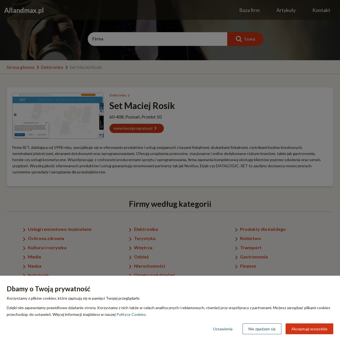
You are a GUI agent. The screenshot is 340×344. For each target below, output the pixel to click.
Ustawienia (223, 328)
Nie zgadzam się (262, 328)
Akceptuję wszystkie (309, 328)
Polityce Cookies (131, 314)
